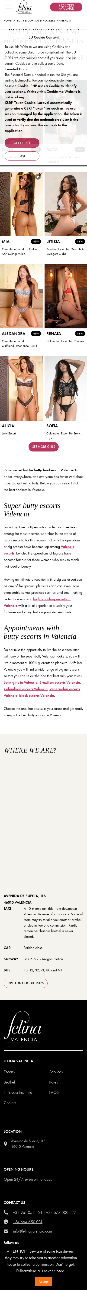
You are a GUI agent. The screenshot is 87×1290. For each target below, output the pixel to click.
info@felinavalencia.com (32, 1231)
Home (8, 20)
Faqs (54, 1092)
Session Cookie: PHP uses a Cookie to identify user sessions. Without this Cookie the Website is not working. (43, 91)
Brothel (9, 1082)
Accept (43, 1281)
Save (22, 156)
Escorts (9, 1071)
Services (56, 1071)
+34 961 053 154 (27, 1212)
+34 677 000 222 (61, 1212)
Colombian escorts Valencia (26, 688)
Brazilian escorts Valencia (59, 682)
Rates (53, 1082)
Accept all (22, 143)
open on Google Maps (26, 983)
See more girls (43, 446)
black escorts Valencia (36, 695)
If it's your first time (18, 1092)
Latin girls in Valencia (21, 682)
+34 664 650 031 (27, 1221)
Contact (10, 1102)
